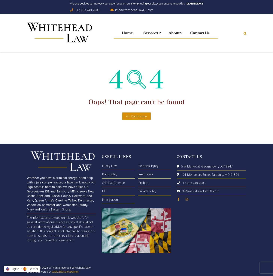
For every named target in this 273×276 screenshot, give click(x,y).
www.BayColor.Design (65, 271)
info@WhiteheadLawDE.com (134, 10)
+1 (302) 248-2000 (87, 10)
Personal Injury (148, 166)
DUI (104, 191)
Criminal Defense (113, 183)
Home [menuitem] (127, 33)
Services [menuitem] (150, 33)
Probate (143, 183)
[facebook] (178, 199)
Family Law (109, 166)
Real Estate (145, 174)
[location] (178, 166)
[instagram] (187, 199)
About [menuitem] (174, 33)
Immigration (110, 200)
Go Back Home (136, 116)
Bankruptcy (109, 174)
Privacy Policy (147, 191)
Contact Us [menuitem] (200, 33)
